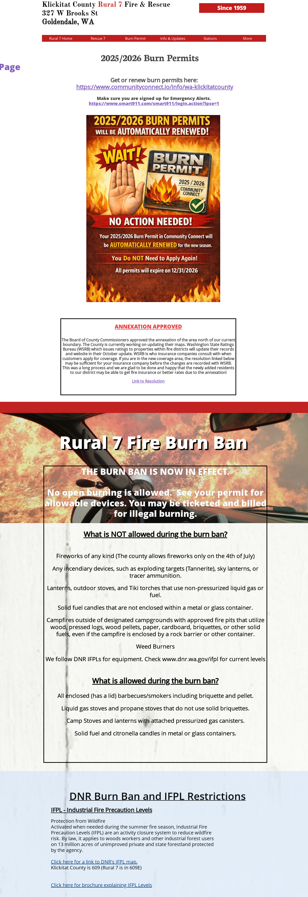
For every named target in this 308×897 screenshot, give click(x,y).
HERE (15, 22)
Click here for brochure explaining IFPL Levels (101, 885)
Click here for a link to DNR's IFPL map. (94, 861)
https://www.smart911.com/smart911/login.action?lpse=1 (154, 103)
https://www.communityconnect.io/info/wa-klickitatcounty (154, 87)
